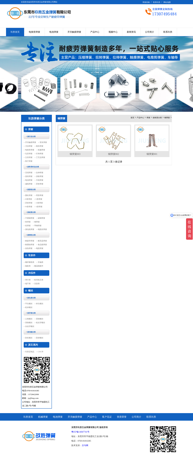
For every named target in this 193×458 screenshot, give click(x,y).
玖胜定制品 (29, 352)
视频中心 (113, 32)
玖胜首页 (15, 32)
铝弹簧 (28, 226)
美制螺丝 (28, 323)
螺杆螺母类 (29, 262)
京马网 (85, 445)
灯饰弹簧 (39, 154)
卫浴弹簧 (28, 146)
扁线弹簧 (28, 184)
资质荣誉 (122, 417)
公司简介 (149, 32)
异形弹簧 (39, 184)
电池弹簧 (53, 32)
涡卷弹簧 (39, 176)
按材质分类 (157, 118)
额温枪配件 (38, 266)
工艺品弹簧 (40, 157)
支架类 (37, 284)
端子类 (28, 284)
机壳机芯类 (38, 280)
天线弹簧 (39, 180)
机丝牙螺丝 (40, 323)
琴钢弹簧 (37, 226)
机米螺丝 (28, 307)
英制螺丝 (39, 319)
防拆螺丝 (39, 338)
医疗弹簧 (28, 161)
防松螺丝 (28, 338)
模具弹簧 (39, 146)
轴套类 (28, 266)
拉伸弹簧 (39, 173)
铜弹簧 (37, 222)
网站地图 (167, 2)
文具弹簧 (28, 157)
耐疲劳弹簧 (29, 241)
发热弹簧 (28, 248)
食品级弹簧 (42, 245)
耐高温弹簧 (42, 241)
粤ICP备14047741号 (80, 432)
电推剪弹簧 (34, 32)
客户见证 (107, 417)
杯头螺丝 (39, 304)
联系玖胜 (156, 2)
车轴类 (40, 262)
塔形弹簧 (39, 195)
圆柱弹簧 (28, 195)
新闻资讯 (131, 32)
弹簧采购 (146, 2)
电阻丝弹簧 (42, 229)
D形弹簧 (28, 199)
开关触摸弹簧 (74, 32)
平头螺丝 (28, 304)
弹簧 (148, 118)
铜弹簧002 (113, 154)
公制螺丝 (28, 319)
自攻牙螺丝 (29, 326)
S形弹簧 (39, 207)
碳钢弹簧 (41, 218)
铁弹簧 (28, 222)
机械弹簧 (41, 150)
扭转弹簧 (28, 176)
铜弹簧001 (152, 154)
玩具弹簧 (28, 154)
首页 (132, 118)
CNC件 (40, 352)
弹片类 (28, 280)
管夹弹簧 (43, 142)
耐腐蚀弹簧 (29, 245)
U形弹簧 (39, 199)
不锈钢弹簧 (29, 218)
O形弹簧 (39, 203)
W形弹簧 (28, 207)
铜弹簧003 (75, 154)
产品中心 (94, 32)
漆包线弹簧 (29, 229)
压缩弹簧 (28, 173)
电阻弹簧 (39, 248)
